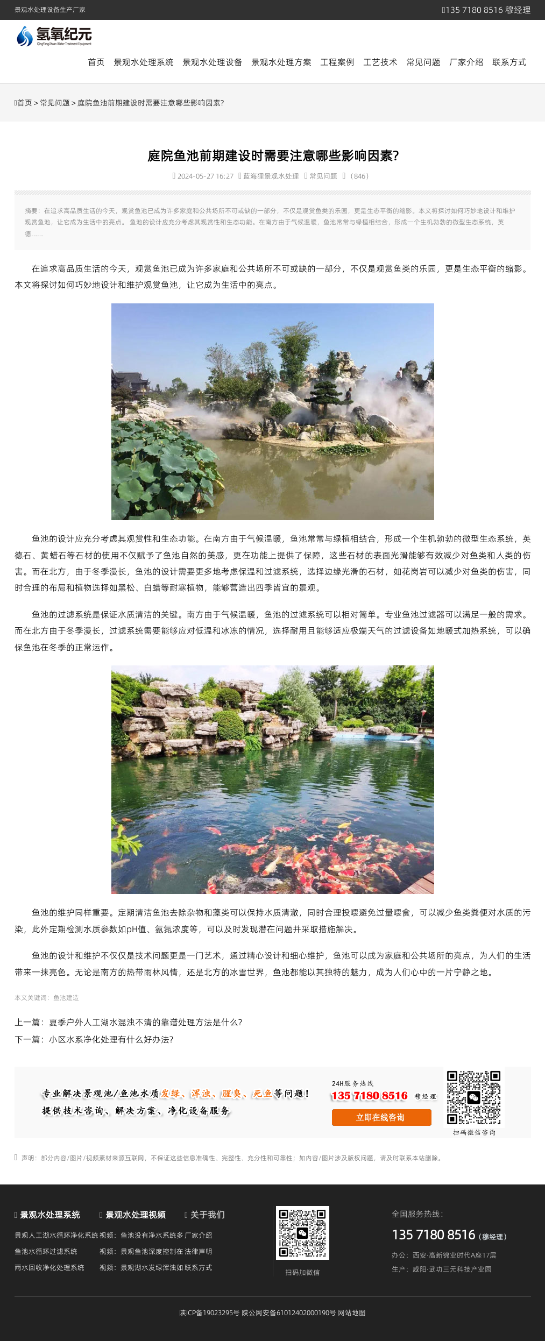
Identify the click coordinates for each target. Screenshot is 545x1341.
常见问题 (423, 62)
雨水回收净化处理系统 (49, 1267)
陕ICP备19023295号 (209, 1312)
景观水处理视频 (135, 1215)
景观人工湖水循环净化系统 (56, 1235)
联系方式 (509, 62)
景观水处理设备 (212, 62)
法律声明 (199, 1251)
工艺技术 (380, 62)
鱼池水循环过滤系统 (46, 1251)
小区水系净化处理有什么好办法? (111, 1039)
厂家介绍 (466, 62)
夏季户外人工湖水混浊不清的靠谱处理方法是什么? (145, 1022)
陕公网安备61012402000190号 (289, 1312)
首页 (96, 62)
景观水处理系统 (144, 62)
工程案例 (337, 62)
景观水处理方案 (281, 62)
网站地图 (352, 1312)
